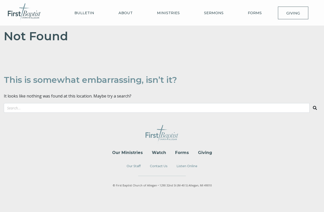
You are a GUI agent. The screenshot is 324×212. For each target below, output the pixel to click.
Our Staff (134, 166)
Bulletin (84, 13)
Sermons (214, 13)
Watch (159, 152)
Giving (293, 13)
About (125, 13)
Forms (255, 13)
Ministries (168, 13)
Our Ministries (127, 152)
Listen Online (187, 166)
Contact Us (159, 166)
